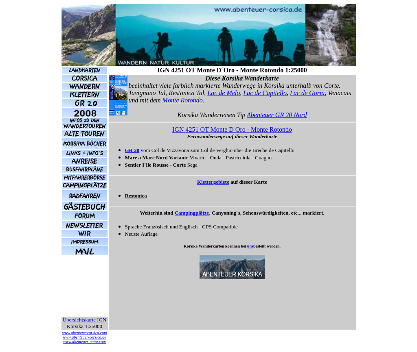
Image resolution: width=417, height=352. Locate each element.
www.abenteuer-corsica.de (84, 337)
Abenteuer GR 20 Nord (277, 114)
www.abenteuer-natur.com (84, 341)
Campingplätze (192, 213)
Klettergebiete (213, 182)
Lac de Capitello (265, 92)
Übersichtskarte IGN (85, 320)
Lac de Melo (223, 92)
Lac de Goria (307, 92)
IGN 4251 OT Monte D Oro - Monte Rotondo (232, 129)
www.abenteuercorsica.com (84, 332)
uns (250, 246)
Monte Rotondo (182, 100)
